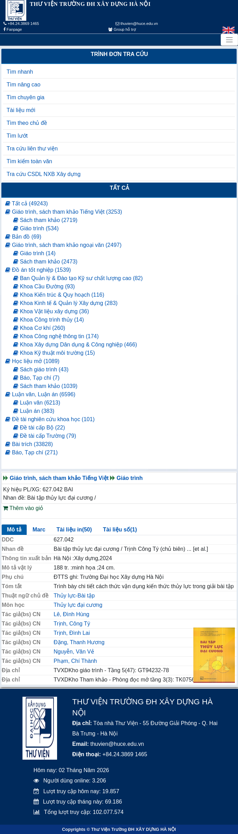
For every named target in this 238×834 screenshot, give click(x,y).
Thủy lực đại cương (78, 605)
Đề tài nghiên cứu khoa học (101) (49, 419)
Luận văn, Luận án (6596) (40, 394)
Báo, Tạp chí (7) (36, 378)
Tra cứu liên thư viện (32, 148)
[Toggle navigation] (229, 40)
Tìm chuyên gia (25, 97)
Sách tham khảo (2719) (45, 220)
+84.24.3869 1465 (21, 23)
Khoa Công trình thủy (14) (48, 320)
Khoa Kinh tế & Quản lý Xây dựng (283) (65, 303)
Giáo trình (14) (34, 253)
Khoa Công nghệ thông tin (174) (56, 336)
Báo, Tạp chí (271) (31, 452)
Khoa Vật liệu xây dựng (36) (51, 311)
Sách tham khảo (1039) (45, 386)
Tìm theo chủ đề (27, 123)
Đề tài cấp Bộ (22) (39, 427)
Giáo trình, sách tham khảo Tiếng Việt (59, 478)
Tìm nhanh (20, 72)
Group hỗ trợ (122, 29)
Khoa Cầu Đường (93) (44, 286)
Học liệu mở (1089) (32, 361)
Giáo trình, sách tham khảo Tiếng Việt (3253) (63, 212)
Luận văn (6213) (36, 403)
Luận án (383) (33, 411)
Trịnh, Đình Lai (72, 633)
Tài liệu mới (21, 110)
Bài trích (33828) (29, 444)
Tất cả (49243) (26, 203)
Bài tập (86, 596)
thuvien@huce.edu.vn (137, 23)
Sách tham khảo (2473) (45, 262)
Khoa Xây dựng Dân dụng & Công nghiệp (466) (75, 345)
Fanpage (12, 29)
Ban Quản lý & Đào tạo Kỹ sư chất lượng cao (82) (78, 278)
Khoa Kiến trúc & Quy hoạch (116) (58, 295)
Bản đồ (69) (23, 237)
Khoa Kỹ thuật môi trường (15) (54, 353)
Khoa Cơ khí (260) (39, 328)
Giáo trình (130, 478)
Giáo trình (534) (36, 228)
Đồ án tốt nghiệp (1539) (38, 270)
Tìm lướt (17, 136)
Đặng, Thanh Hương (79, 642)
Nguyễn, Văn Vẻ (74, 652)
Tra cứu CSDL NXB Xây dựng (44, 174)
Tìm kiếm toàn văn (29, 161)
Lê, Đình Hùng (71, 614)
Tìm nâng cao (23, 84)
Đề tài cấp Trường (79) (44, 436)
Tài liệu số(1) (120, 529)
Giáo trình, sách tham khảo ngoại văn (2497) (63, 245)
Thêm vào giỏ (23, 508)
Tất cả (119, 188)
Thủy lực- (65, 596)
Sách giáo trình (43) (40, 369)
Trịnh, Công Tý (72, 624)
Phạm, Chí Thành (75, 661)
